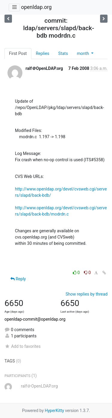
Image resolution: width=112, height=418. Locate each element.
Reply (18, 278)
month (83, 53)
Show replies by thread (86, 294)
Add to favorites (22, 346)
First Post (18, 53)
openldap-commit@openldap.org (34, 319)
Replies (42, 53)
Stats (63, 53)
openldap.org (36, 7)
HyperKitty (54, 410)
